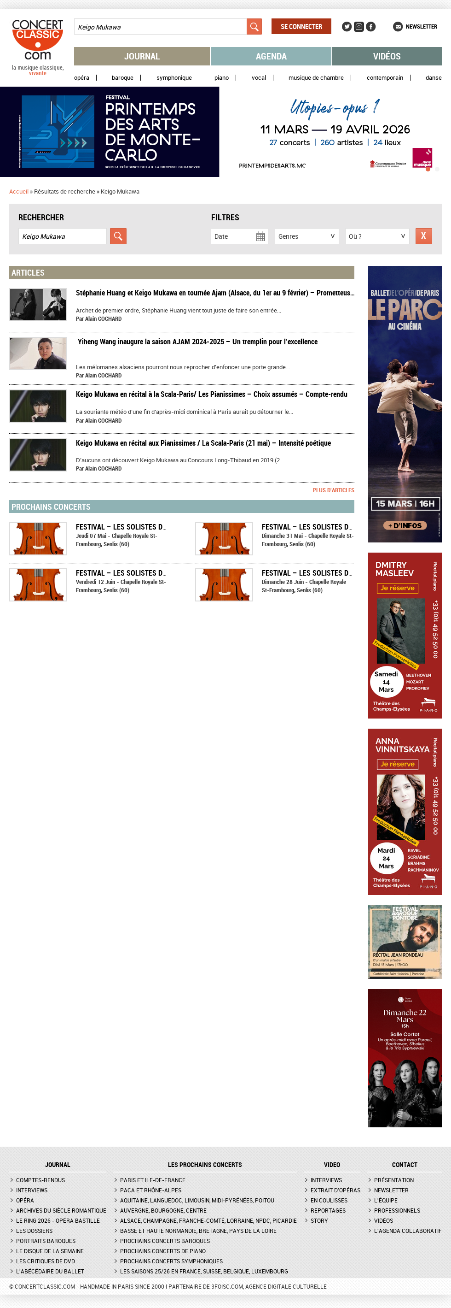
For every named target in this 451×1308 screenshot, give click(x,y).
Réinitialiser (424, 236)
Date (221, 236)
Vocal (259, 78)
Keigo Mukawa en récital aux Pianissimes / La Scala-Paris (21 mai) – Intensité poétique (203, 443)
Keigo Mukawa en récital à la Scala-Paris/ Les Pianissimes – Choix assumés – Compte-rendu (211, 394)
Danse (434, 78)
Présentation (394, 1180)
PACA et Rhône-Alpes (150, 1190)
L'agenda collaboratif (408, 1230)
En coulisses (329, 1200)
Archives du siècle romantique (61, 1210)
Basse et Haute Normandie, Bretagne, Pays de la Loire (198, 1230)
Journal (142, 56)
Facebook (371, 27)
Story (319, 1220)
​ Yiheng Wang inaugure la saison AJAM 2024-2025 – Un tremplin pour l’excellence (197, 341)
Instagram (359, 27)
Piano (221, 78)
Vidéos (387, 56)
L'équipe (386, 1200)
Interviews (31, 1190)
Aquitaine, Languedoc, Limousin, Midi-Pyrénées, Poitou (197, 1200)
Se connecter (301, 26)
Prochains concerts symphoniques (171, 1261)
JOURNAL (57, 1164)
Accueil (19, 191)
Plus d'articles (333, 490)
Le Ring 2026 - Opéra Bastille (58, 1220)
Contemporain (385, 78)
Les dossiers (34, 1230)
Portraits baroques (45, 1240)
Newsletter (421, 26)
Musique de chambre (316, 78)
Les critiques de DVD (45, 1261)
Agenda (271, 56)
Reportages (328, 1210)
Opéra (81, 78)
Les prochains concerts (205, 1164)
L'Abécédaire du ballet (50, 1271)
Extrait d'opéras (335, 1190)
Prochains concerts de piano (163, 1251)
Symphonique (174, 78)
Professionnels (397, 1210)
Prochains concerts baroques (165, 1240)
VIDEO (332, 1164)
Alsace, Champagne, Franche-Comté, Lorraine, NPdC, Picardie (208, 1220)
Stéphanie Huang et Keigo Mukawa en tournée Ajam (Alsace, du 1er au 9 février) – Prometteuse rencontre (229, 293)
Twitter (347, 27)
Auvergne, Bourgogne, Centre (163, 1210)
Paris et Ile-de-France (152, 1180)
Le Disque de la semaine (50, 1251)
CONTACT (404, 1164)
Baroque (122, 78)
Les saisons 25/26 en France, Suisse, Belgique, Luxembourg (204, 1271)
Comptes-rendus (40, 1180)
